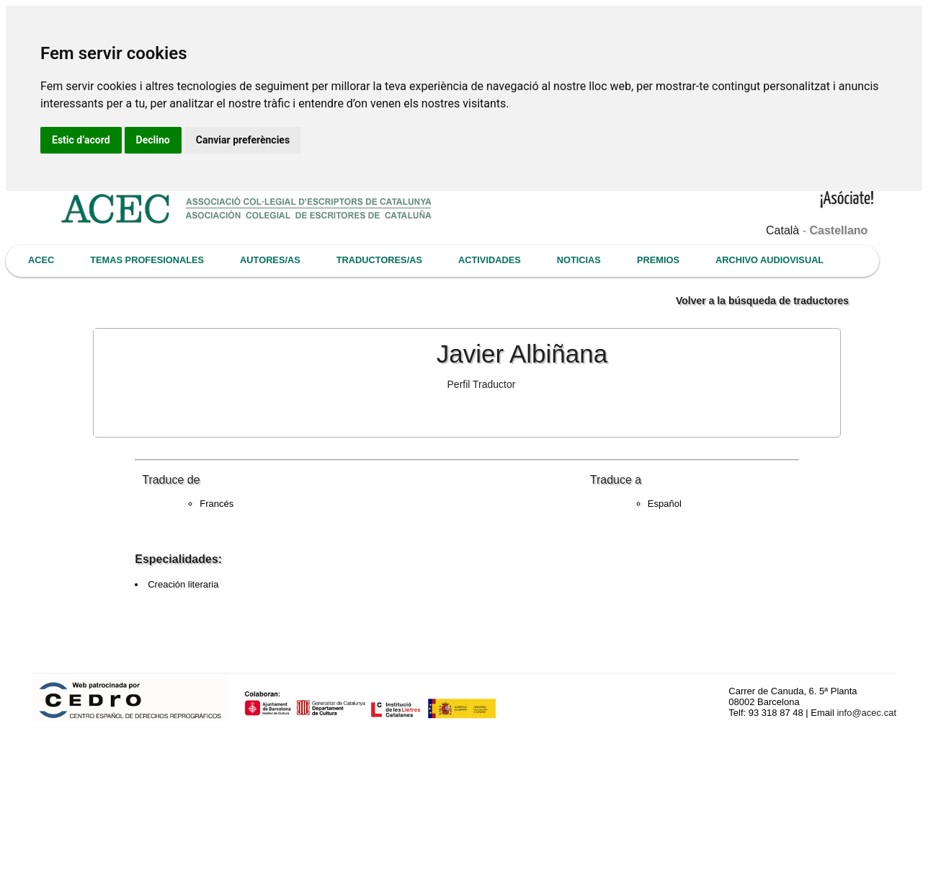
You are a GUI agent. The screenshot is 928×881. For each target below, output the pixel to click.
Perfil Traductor (481, 384)
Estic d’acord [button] (81, 140)
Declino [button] (153, 140)
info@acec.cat (866, 712)
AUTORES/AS (270, 259)
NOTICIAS (579, 259)
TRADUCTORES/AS (379, 259)
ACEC (41, 259)
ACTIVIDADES (489, 259)
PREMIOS (658, 259)
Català (782, 230)
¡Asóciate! (847, 199)
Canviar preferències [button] (243, 140)
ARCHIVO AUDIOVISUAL (769, 259)
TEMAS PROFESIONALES (147, 259)
